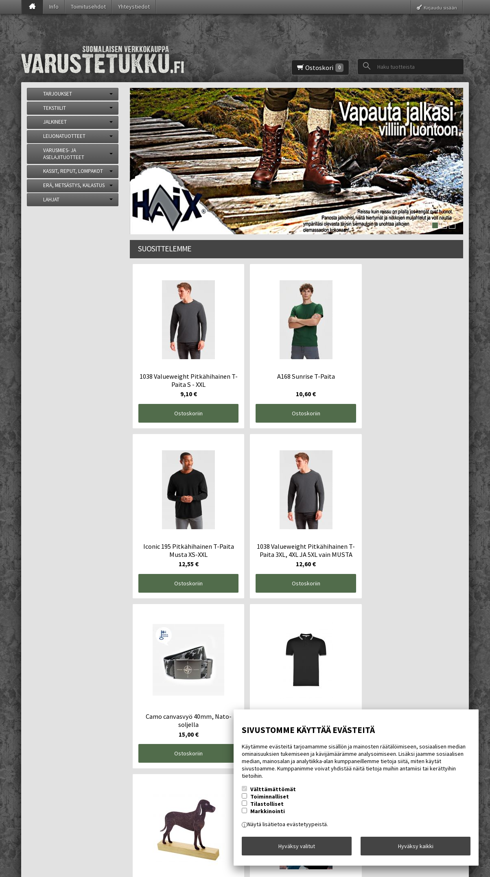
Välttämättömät (273, 793)
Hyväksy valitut (296, 848)
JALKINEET (55, 121)
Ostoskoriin (171, 379)
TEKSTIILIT (54, 108)
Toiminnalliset (269, 801)
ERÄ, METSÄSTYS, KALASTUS (74, 185)
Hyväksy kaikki (415, 848)
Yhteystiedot (134, 6)
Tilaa (161, 809)
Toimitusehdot (88, 6)
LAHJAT (51, 199)
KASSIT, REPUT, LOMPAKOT (73, 171)
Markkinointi (267, 815)
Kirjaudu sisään (440, 7)
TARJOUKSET (57, 93)
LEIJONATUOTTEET (64, 136)
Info (54, 6)
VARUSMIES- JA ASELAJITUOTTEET (63, 154)
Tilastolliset (267, 808)
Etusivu (42, 757)
